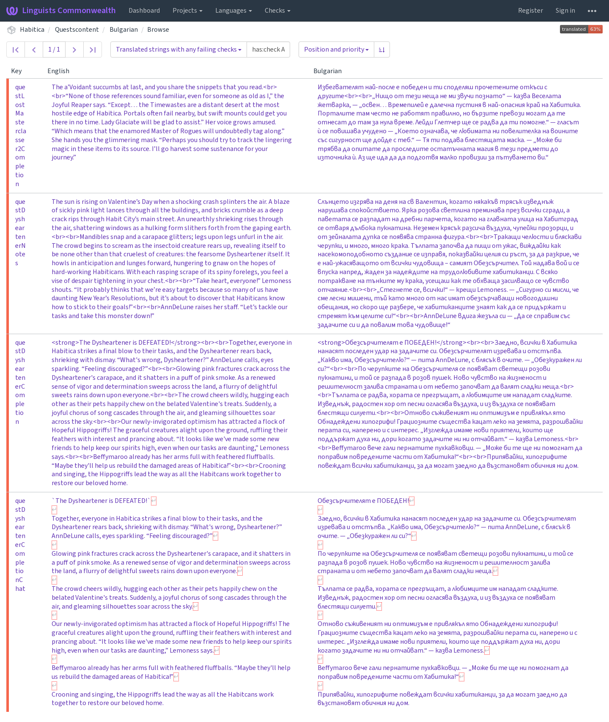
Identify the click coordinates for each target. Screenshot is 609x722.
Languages (233, 10)
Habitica (32, 29)
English (61, 71)
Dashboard (144, 10)
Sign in (565, 10)
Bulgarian (124, 29)
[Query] (268, 49)
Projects (188, 10)
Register (530, 10)
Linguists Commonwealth (61, 10)
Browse (158, 29)
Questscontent (77, 29)
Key (19, 71)
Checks (278, 10)
